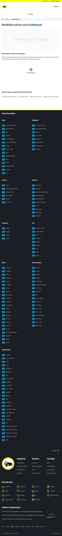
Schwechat (6, 420)
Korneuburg (6, 382)
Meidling (6, 319)
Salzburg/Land (7, 196)
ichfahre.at (8, 533)
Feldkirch (6, 238)
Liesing (5, 309)
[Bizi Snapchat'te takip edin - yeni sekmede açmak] (53, 491)
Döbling (6, 275)
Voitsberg (6, 170)
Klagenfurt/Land (38, 196)
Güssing (36, 132)
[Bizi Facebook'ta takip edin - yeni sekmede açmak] (8, 486)
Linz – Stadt (36, 288)
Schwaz (35, 255)
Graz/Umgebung (8, 139)
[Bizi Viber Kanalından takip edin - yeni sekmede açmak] (23, 499)
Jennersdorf (37, 136)
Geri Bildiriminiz (21, 470)
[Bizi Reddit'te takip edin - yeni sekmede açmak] (38, 491)
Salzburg (7, 19)
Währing (6, 339)
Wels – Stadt (37, 322)
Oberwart (36, 149)
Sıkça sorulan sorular (22, 466)
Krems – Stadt (7, 389)
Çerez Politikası (50, 470)
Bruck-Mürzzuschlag (9, 125)
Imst (35, 235)
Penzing (6, 329)
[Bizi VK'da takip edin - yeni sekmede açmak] (38, 495)
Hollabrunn (6, 372)
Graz (5, 132)
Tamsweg (6, 199)
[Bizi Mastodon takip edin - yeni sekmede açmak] (38, 499)
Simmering (6, 336)
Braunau (36, 268)
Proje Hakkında (20, 463)
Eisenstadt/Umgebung (39, 129)
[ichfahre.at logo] (4, 6)
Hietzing (6, 292)
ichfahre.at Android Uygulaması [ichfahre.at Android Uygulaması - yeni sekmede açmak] (35, 515)
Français (17, 526)
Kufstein (36, 242)
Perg (35, 295)
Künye (48, 463)
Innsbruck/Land (37, 232)
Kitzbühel (36, 238)
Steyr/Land (36, 309)
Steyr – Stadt (37, 312)
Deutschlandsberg (8, 129)
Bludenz (6, 232)
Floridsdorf (6, 285)
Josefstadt (6, 298)
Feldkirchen (36, 185)
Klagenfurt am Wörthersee (40, 192)
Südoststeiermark (8, 166)
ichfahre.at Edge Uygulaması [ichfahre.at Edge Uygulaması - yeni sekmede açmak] (35, 511)
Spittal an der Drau (38, 199)
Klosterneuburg (7, 379)
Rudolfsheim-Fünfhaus (9, 332)
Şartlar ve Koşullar (51, 473)
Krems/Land (7, 386)
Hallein (5, 185)
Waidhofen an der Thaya (9, 433)
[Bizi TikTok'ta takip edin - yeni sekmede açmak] (8, 491)
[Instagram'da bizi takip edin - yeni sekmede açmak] (23, 486)
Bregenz (6, 228)
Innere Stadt (7, 295)
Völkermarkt (37, 209)
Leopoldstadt (7, 305)
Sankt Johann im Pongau (10, 189)
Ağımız (33, 470)
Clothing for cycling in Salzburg (9, 96)
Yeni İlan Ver (35, 463)
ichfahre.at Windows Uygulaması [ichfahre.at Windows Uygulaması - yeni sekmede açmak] (21, 515)
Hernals (5, 288)
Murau (5, 163)
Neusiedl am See (38, 142)
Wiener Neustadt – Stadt (9, 430)
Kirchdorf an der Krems (39, 285)
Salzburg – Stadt (8, 192)
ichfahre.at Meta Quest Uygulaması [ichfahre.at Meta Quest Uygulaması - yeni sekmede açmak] (21, 519)
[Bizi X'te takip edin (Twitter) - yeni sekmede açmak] (23, 491)
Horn (5, 375)
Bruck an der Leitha (8, 358)
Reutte (35, 252)
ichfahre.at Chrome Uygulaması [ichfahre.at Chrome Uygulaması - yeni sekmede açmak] (7, 511)
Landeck (36, 245)
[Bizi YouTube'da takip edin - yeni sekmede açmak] (53, 486)
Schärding (36, 305)
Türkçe (12, 526)
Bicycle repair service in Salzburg (51, 96)
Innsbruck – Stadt (38, 228)
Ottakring (6, 326)
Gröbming (6, 136)
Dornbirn (6, 235)
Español (22, 526)
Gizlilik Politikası (51, 466)
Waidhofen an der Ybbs (9, 437)
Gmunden (36, 278)
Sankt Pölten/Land (8, 413)
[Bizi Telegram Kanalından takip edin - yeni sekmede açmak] (8, 499)
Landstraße (6, 302)
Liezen (5, 153)
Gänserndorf (7, 369)
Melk (5, 399)
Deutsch (42, 526)
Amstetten (6, 355)
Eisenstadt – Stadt (38, 125)
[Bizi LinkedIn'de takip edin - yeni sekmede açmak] (23, 495)
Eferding (36, 271)
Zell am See (6, 202)
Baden (5, 362)
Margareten (6, 312)
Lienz (35, 249)
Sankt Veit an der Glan (39, 202)
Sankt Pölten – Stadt (8, 409)
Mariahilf (6, 315)
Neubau (5, 322)
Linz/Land (36, 292)
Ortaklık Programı (36, 473)
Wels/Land (36, 326)
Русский (7, 526)
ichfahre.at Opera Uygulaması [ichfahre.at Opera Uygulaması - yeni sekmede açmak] (7, 515)
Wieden (5, 343)
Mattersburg (37, 139)
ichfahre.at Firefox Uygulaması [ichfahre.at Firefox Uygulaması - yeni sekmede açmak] (21, 511)
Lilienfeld (6, 392)
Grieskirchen (37, 281)
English (37, 526)
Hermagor (36, 189)
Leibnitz (6, 146)
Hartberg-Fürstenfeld (9, 142)
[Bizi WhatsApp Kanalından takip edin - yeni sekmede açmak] (53, 495)
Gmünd (5, 365)
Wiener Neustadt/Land (9, 426)
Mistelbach (6, 403)
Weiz (5, 173)
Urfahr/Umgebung (38, 315)
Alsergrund (6, 268)
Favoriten (6, 281)
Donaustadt (6, 278)
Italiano (32, 526)
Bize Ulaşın (19, 473)
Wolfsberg (36, 216)
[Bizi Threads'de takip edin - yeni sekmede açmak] (38, 486)
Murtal (5, 159)
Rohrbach (36, 302)
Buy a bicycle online (23, 96)
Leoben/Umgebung (8, 156)
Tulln (5, 423)
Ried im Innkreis (38, 298)
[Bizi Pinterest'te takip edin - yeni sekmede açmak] (8, 495)
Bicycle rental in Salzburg (35, 96)
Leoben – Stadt (7, 149)
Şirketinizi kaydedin (36, 466)
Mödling (6, 396)
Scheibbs (6, 416)
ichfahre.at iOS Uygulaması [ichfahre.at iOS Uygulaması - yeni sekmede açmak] (7, 519)
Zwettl (5, 440)
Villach (35, 206)
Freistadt (36, 275)
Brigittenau (6, 271)
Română (28, 526)
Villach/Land (37, 213)
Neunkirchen (7, 406)
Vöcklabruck (37, 319)
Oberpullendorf (37, 146)
